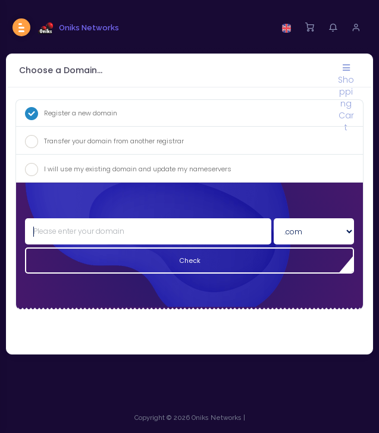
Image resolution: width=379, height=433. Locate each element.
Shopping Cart (346, 71)
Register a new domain (71, 113)
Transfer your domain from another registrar (104, 141)
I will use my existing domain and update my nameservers (128, 169)
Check (190, 260)
